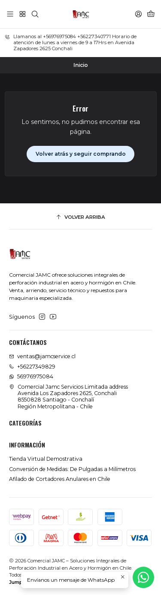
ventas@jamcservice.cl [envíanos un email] (42, 356)
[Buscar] (34, 14)
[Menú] (10, 14)
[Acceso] (138, 14)
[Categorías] (22, 14)
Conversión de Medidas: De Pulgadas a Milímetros (72, 469)
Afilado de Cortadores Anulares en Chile (59, 479)
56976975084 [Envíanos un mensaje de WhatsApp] (31, 376)
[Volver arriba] (80, 217)
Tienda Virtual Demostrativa (45, 459)
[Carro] (150, 14)
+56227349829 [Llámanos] (32, 366)
